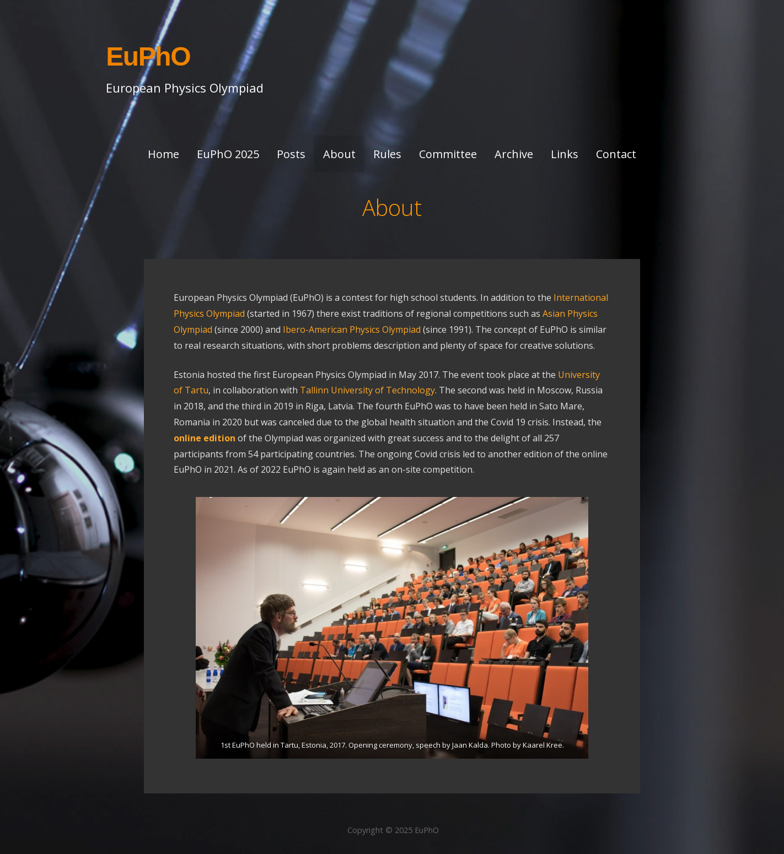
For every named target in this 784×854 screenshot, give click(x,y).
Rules (387, 154)
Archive (514, 154)
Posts (291, 154)
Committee (448, 154)
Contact (616, 154)
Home (163, 154)
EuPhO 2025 (228, 154)
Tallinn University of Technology (367, 390)
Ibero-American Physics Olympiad (352, 329)
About (339, 154)
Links (564, 154)
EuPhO (148, 56)
